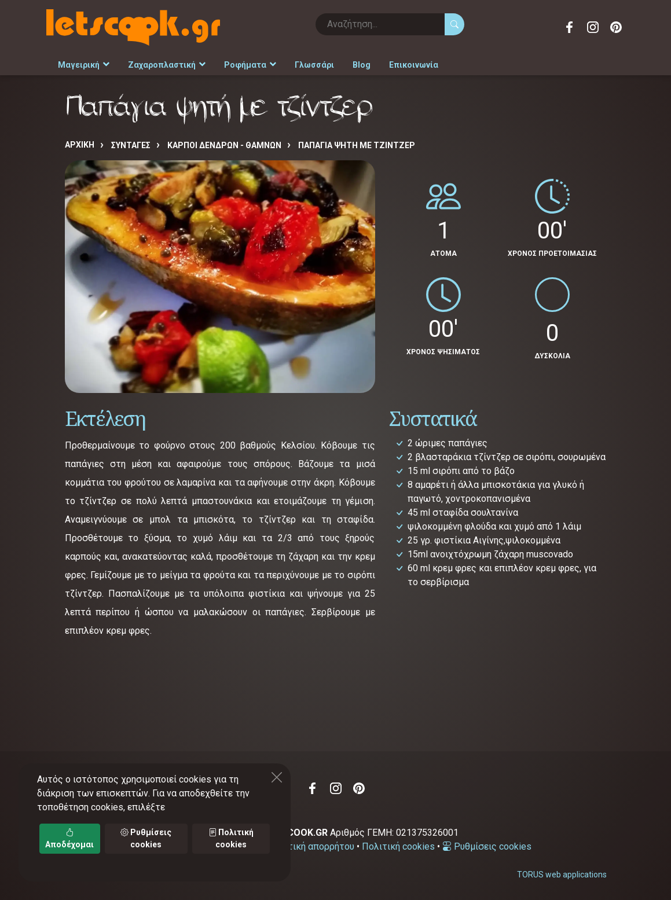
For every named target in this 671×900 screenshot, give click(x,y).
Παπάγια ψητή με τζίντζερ (356, 145)
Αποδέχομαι (69, 838)
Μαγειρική (83, 64)
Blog (362, 64)
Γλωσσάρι (314, 64)
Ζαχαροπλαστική (167, 64)
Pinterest (616, 27)
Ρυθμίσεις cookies (486, 846)
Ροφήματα (250, 64)
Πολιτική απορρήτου (310, 846)
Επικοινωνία (413, 64)
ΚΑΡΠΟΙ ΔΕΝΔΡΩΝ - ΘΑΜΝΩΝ (224, 145)
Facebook (569, 27)
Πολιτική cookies (398, 846)
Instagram (593, 27)
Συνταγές (131, 145)
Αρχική (79, 144)
